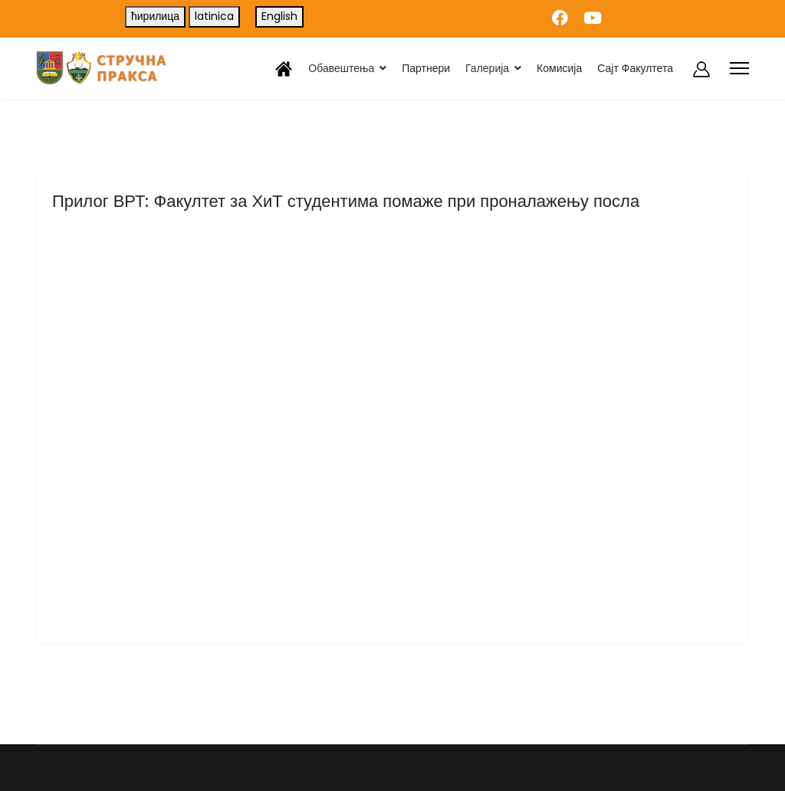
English (279, 16)
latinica (214, 16)
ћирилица (155, 16)
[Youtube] (592, 18)
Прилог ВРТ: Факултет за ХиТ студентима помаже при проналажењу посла (345, 201)
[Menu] (739, 68)
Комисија (559, 68)
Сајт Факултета (635, 68)
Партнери (426, 68)
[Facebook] (560, 18)
